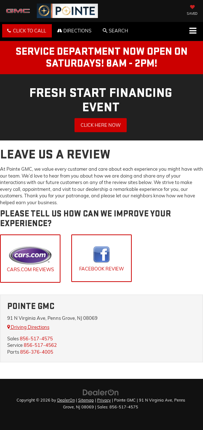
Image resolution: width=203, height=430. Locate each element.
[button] (27, 30)
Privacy (104, 400)
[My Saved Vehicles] (192, 10)
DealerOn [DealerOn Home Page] (66, 400)
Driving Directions (28, 327)
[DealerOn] (100, 392)
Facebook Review (101, 259)
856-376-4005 (36, 352)
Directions (74, 30)
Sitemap (86, 400)
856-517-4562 (40, 345)
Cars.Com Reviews (30, 259)
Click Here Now (101, 125)
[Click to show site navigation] (192, 31)
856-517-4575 (36, 338)
